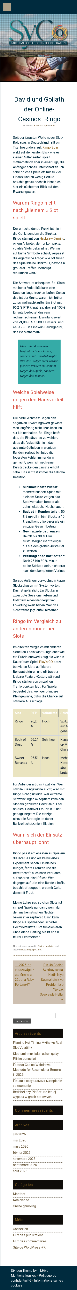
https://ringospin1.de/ (30, 949)
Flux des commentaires (30, 1241)
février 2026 (22, 1153)
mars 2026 (20, 1146)
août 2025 (20, 1171)
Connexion (20, 1229)
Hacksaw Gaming (52, 238)
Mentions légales (23, 1275)
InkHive (43, 1271)
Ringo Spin (50, 147)
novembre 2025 (24, 1159)
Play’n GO (46, 662)
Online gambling (46, 946)
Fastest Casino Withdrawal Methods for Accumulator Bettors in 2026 (37, 1070)
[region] (38, 69)
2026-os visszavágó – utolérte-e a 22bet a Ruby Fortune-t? (24, 975)
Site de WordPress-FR (29, 1247)
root (53, 125)
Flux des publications (28, 1235)
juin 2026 (19, 1134)
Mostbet (19, 1194)
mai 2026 (19, 1140)
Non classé (21, 1200)
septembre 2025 (25, 1165)
